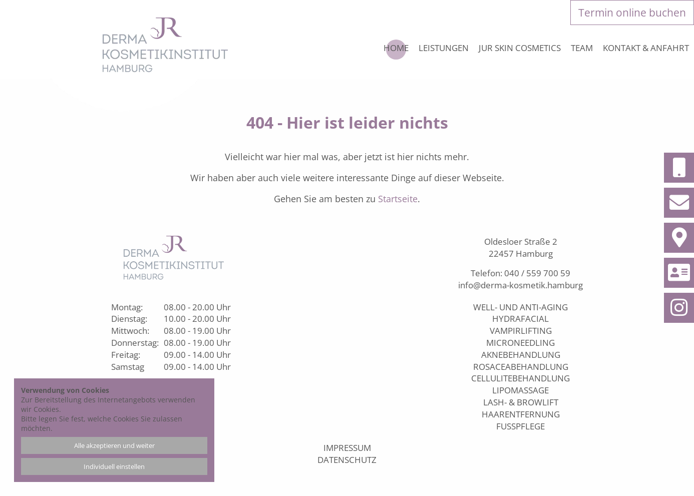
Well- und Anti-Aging (520, 307)
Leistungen (444, 48)
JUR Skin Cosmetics (520, 48)
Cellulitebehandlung (520, 378)
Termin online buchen (632, 13)
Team (582, 48)
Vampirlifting (521, 330)
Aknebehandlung (520, 354)
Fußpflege (520, 426)
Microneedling (520, 342)
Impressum (347, 447)
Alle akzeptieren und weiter (114, 445)
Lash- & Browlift (520, 402)
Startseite (398, 199)
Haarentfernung (521, 414)
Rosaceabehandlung (520, 366)
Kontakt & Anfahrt (646, 48)
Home (396, 48)
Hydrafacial (520, 318)
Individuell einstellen (114, 466)
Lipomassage (520, 390)
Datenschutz (347, 459)
